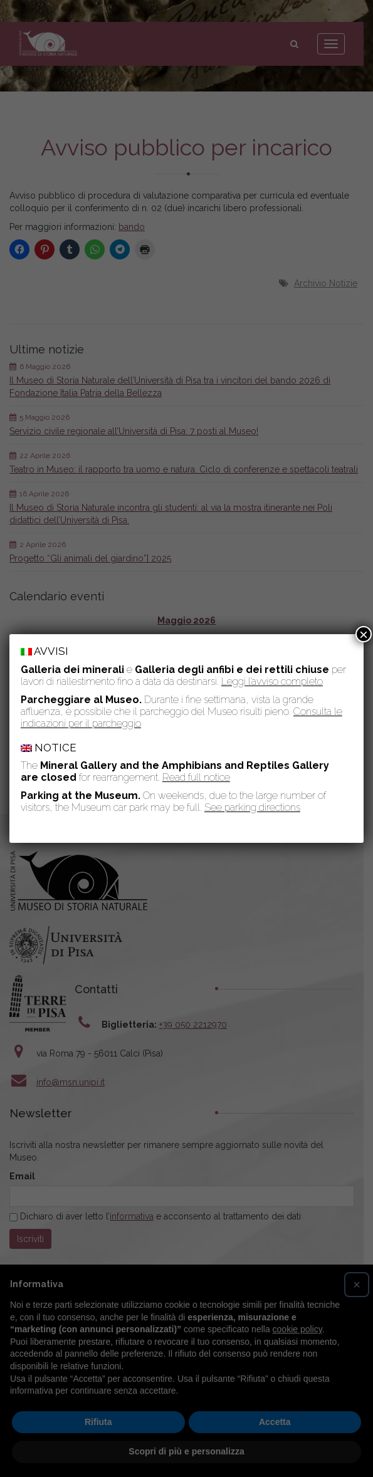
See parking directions (252, 807)
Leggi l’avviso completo (272, 681)
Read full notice (196, 777)
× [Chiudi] (363, 634)
